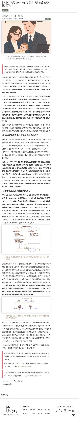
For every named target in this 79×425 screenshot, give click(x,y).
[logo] (11, 409)
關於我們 (25, 409)
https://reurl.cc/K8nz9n (24, 366)
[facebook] (56, 411)
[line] (69, 411)
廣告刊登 (40, 409)
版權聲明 (47, 413)
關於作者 (32, 409)
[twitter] (60, 411)
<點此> (39, 376)
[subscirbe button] (73, 415)
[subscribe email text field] (65, 415)
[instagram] (65, 411)
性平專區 (32, 413)
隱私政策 (47, 409)
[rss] (73, 411)
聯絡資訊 (25, 413)
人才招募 (40, 413)
